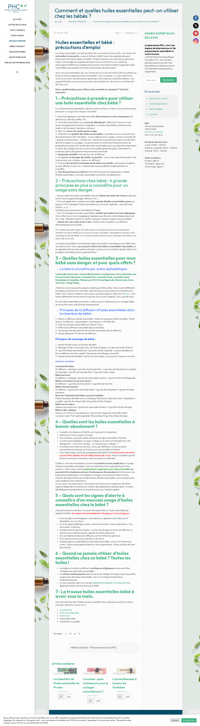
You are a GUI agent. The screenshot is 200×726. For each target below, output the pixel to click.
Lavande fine (66, 609)
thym (127, 293)
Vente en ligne (156, 109)
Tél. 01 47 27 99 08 (153, 132)
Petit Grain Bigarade (69, 612)
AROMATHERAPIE (77, 21)
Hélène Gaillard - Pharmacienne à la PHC (94, 647)
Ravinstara (65, 615)
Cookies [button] (175, 720)
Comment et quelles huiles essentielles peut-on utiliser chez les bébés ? (126, 21)
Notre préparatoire (158, 103)
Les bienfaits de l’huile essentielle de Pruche (66, 683)
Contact (153, 114)
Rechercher (168, 80)
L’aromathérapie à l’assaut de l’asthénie (124, 683)
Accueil (58, 21)
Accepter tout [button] (189, 720)
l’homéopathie (120, 582)
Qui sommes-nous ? (158, 98)
